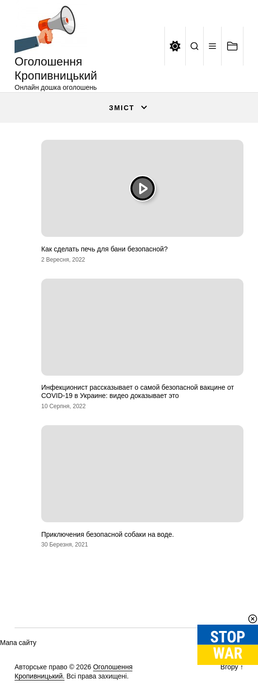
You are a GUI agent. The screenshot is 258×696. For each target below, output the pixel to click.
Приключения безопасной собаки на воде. (107, 534)
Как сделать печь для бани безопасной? (104, 249)
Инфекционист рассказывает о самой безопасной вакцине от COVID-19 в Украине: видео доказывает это (137, 391)
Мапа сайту (18, 642)
